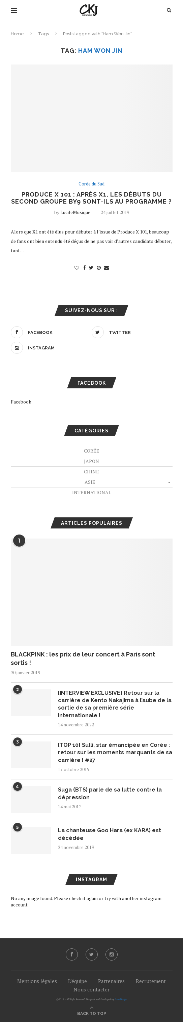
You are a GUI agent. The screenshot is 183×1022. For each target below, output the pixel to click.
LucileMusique (75, 212)
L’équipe (77, 981)
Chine (91, 471)
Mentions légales (37, 981)
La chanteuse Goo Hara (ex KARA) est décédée (109, 834)
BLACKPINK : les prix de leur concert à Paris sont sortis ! (83, 658)
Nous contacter (91, 989)
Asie (90, 482)
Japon (91, 461)
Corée (91, 451)
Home (17, 33)
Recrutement (151, 981)
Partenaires (111, 981)
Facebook (21, 401)
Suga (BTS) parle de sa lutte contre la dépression (110, 793)
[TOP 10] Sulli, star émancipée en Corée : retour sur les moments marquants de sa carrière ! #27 (115, 752)
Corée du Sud (91, 184)
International (91, 492)
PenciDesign (121, 999)
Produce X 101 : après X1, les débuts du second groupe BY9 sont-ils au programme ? (91, 198)
